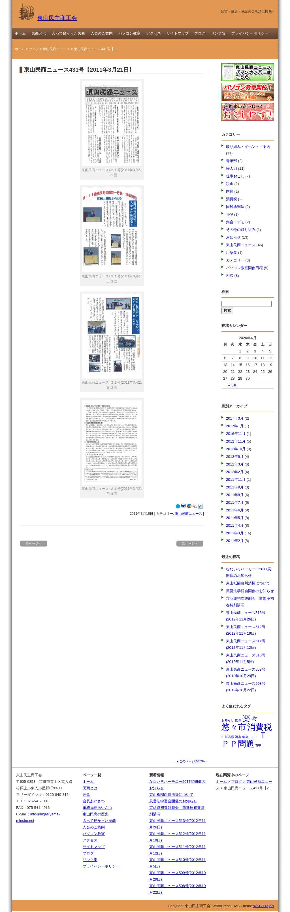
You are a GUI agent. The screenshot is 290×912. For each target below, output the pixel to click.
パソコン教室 (129, 33)
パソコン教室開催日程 (244, 268)
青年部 (231, 161)
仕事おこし (235, 176)
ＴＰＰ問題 (244, 739)
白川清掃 (227, 737)
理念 (86, 794)
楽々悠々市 (240, 723)
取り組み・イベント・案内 (248, 146)
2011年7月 (235, 502)
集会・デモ (235, 222)
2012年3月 (235, 464)
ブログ (199, 33)
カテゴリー (235, 260)
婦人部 (231, 168)
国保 (229, 191)
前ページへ (33, 543)
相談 (229, 275)
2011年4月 (235, 525)
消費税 (231, 199)
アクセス (153, 33)
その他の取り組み (240, 230)
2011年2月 (235, 541)
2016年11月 (236, 433)
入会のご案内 (102, 33)
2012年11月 (236, 441)
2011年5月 (235, 518)
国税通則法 (235, 207)
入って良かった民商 (68, 33)
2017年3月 (235, 418)
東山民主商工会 (47, 18)
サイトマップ (178, 33)
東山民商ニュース (56, 49)
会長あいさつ (94, 801)
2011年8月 (235, 495)
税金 (229, 184)
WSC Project (263, 906)
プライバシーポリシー (249, 33)
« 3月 (232, 385)
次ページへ (190, 543)
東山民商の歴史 (95, 814)
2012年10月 (236, 449)
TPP (229, 214)
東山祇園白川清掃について (248, 583)
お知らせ (233, 237)
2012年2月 (235, 472)
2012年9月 (235, 456)
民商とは (38, 33)
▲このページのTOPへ (191, 761)
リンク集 (218, 33)
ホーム (20, 33)
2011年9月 (235, 487)
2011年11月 (236, 479)
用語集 (231, 252)
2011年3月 (235, 533)
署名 (238, 737)
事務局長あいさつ (97, 807)
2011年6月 (235, 510)
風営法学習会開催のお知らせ (250, 591)
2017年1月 (235, 426)
